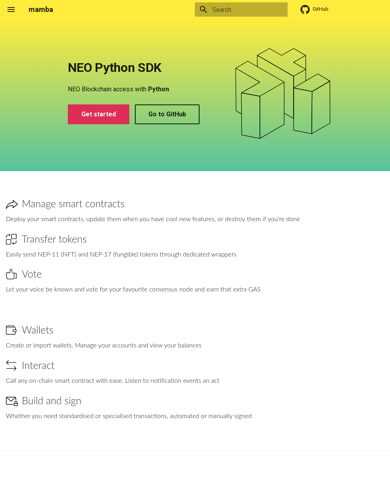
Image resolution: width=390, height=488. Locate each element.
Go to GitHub (167, 114)
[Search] (241, 9)
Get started (98, 114)
